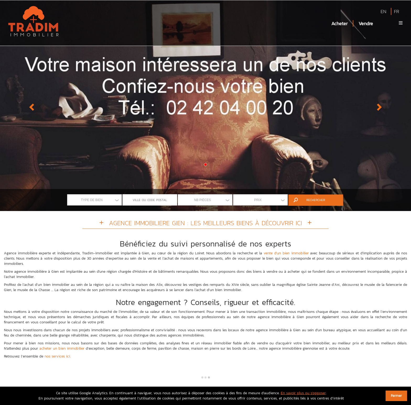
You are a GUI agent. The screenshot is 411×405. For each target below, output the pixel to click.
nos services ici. (58, 356)
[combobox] (94, 200)
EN (383, 11)
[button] (31, 105)
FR (396, 11)
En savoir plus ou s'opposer (303, 393)
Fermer (396, 395)
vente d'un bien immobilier (286, 253)
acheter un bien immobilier (61, 348)
